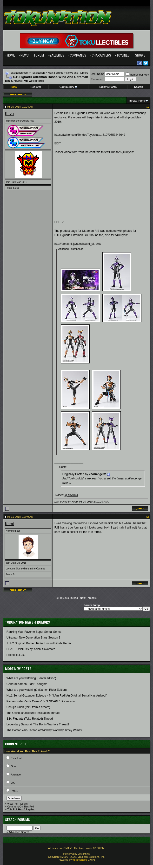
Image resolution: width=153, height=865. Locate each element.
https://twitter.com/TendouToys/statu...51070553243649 (89, 134)
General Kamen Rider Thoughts (27, 684)
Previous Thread (68, 597)
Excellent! (16, 758)
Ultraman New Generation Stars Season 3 (33, 637)
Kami (9, 524)
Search (138, 86)
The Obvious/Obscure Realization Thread (33, 713)
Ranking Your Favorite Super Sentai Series (34, 631)
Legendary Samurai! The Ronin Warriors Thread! (38, 724)
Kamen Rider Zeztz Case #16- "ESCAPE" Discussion (41, 701)
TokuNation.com (18, 72)
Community (69, 86)
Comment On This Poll (20, 806)
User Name (97, 73)
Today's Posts (108, 86)
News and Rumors (77, 72)
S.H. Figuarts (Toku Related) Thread (30, 718)
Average (16, 774)
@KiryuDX (71, 495)
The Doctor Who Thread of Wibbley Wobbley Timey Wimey (44, 730)
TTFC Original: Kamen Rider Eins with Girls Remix (39, 643)
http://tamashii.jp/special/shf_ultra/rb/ (77, 243)
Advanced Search (18, 832)
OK (13, 782)
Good (14, 766)
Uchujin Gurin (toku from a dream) (28, 707)
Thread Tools (136, 100)
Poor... (15, 790)
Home (11, 55)
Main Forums (55, 72)
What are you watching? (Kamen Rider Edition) (37, 689)
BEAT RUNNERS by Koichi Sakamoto (31, 649)
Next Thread (87, 597)
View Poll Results (17, 803)
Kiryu (9, 114)
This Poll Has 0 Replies (21, 809)
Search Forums (17, 820)
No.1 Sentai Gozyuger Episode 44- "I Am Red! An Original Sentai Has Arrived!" (57, 695)
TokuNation (38, 72)
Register (35, 86)
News (24, 55)
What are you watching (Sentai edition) (31, 678)
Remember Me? (137, 74)
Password (96, 79)
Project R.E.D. (16, 655)
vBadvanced (80, 859)
